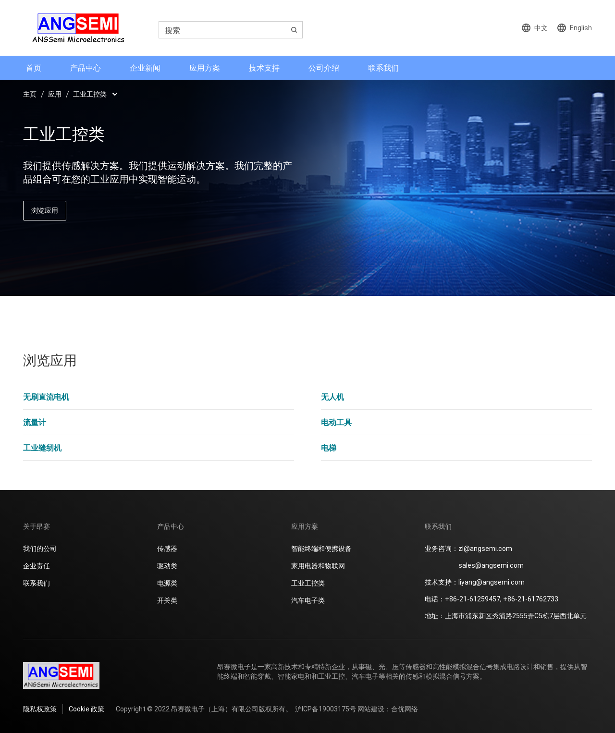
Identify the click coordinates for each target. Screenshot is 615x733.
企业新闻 (145, 67)
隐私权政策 (40, 708)
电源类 (167, 582)
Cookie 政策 (86, 708)
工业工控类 (90, 93)
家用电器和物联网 (318, 565)
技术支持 (264, 67)
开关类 (167, 600)
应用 (55, 93)
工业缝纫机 (42, 447)
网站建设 (370, 708)
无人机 (332, 396)
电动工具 (336, 422)
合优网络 (404, 708)
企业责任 (36, 565)
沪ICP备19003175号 (325, 708)
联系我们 (383, 67)
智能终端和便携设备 (321, 548)
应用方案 (204, 67)
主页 (30, 93)
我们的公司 (40, 548)
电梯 (328, 447)
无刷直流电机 (46, 396)
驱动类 (167, 565)
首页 (33, 67)
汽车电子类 (308, 600)
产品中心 (85, 67)
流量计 (34, 422)
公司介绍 (323, 67)
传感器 (167, 548)
